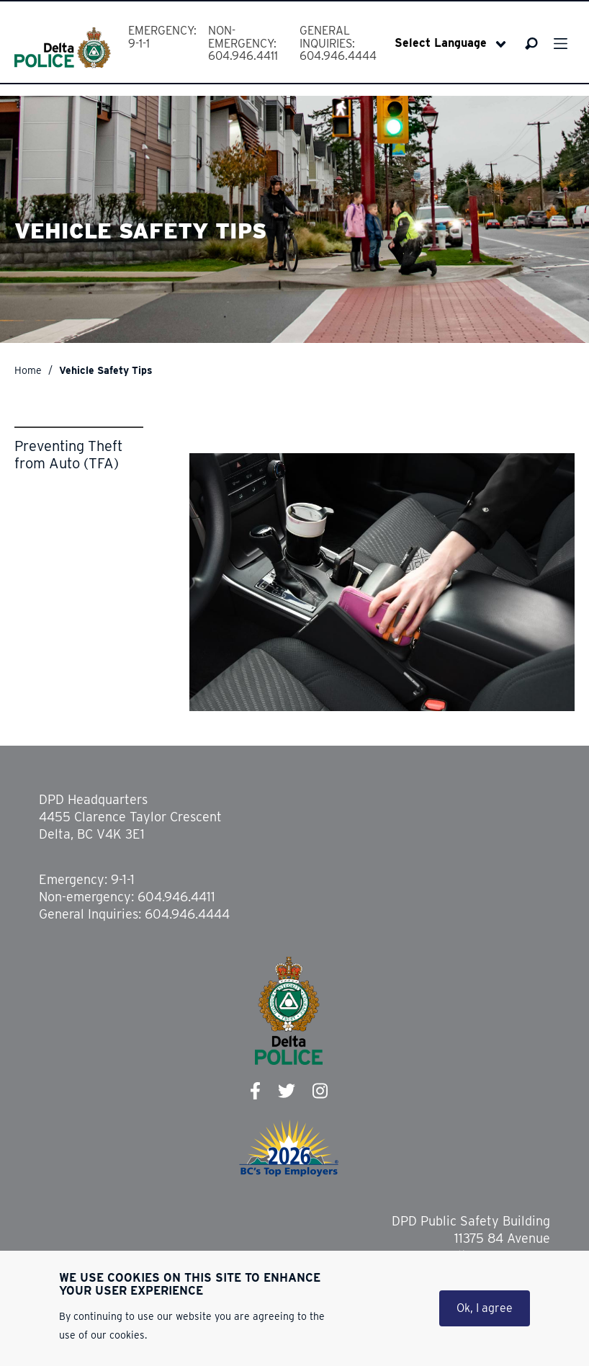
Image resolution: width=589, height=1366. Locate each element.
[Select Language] (450, 43)
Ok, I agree (485, 1310)
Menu (560, 43)
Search (532, 43)
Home (28, 370)
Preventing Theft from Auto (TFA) (68, 454)
